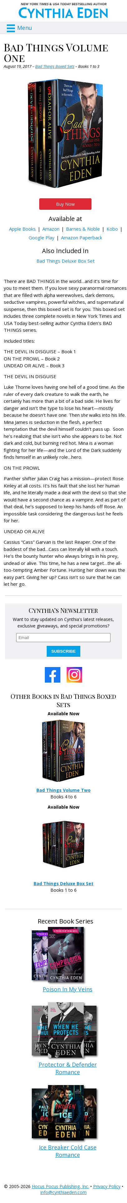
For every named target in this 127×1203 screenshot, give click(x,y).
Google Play (41, 237)
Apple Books (22, 229)
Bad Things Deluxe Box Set (65, 261)
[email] (63, 637)
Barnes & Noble (83, 229)
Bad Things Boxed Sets (54, 66)
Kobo (112, 229)
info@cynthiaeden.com (63, 1192)
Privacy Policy (106, 1186)
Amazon (50, 229)
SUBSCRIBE (63, 651)
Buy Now (65, 204)
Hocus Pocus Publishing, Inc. (60, 1186)
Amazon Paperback (81, 237)
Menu (24, 27)
